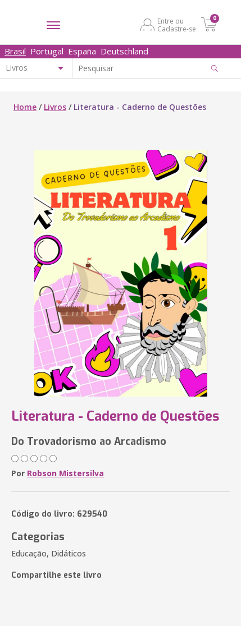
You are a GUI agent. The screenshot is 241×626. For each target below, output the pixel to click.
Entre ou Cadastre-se (176, 24)
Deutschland (124, 51)
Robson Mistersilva (65, 473)
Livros (55, 107)
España (82, 51)
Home (25, 107)
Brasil (15, 51)
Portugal (46, 51)
